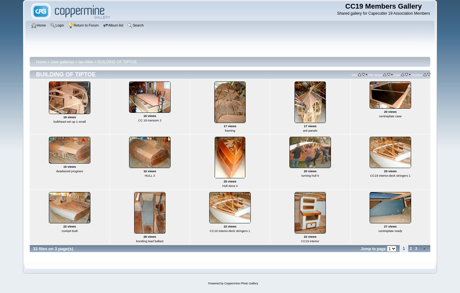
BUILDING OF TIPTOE (117, 62)
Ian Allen (86, 62)
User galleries (62, 62)
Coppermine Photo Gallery (241, 283)
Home (41, 62)
